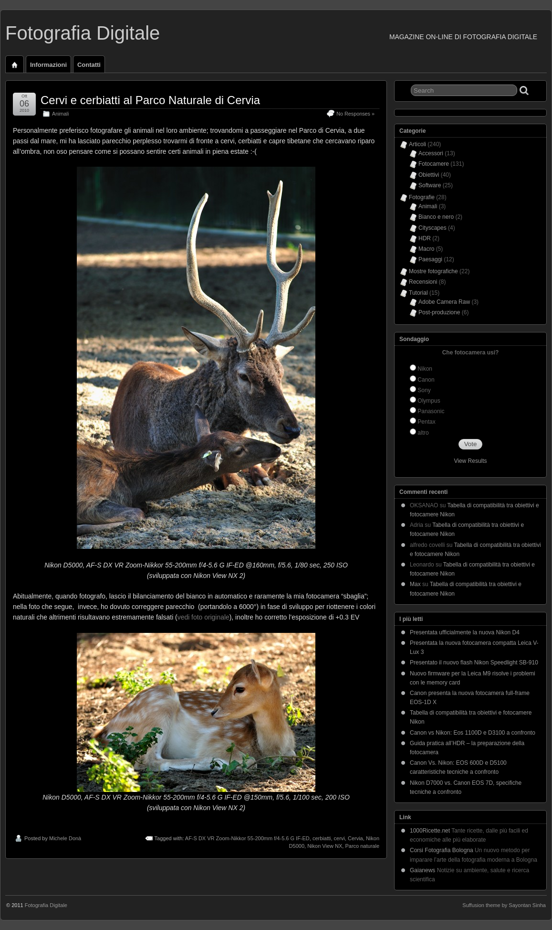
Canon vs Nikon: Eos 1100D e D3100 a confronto (472, 732)
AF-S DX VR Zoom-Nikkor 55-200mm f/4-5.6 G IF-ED (247, 838)
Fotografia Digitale (82, 32)
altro (422, 432)
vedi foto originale (203, 617)
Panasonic (430, 411)
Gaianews (422, 870)
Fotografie (422, 197)
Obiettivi (428, 174)
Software (429, 185)
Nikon (424, 368)
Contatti (89, 64)
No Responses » (355, 114)
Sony (423, 390)
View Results (470, 461)
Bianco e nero (436, 217)
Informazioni (48, 64)
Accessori (430, 153)
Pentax (426, 421)
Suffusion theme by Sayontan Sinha (504, 905)
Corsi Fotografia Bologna (441, 850)
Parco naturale (362, 846)
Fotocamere (433, 163)
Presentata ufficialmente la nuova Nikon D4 (465, 632)
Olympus (428, 400)
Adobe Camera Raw (444, 302)
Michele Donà (65, 838)
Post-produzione (439, 312)
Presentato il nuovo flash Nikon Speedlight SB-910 (474, 662)
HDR (424, 238)
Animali (60, 114)
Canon (425, 379)
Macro (426, 249)
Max (415, 584)
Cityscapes (432, 227)
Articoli (417, 144)
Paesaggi (430, 259)
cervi (339, 838)
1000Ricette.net (430, 830)
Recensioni (423, 281)
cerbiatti (321, 838)
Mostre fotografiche (433, 271)
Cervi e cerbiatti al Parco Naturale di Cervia (150, 100)
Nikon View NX (324, 846)
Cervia (355, 838)
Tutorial (418, 292)
